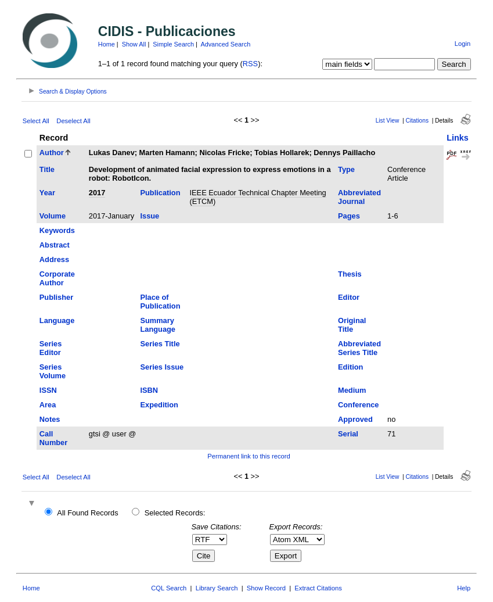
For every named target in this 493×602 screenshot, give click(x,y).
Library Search (217, 588)
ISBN (150, 390)
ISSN (48, 390)
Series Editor (50, 348)
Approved (355, 419)
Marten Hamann (167, 152)
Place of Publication (161, 301)
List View (388, 120)
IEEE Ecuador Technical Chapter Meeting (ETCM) (258, 197)
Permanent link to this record (248, 456)
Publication (161, 192)
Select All (36, 120)
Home (106, 44)
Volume (52, 216)
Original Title (352, 325)
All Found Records (87, 512)
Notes (49, 419)
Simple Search (173, 44)
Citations (417, 120)
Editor (348, 297)
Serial (348, 433)
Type (346, 169)
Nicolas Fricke (224, 152)
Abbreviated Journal (359, 197)
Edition (350, 367)
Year (47, 192)
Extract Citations (317, 588)
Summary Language (158, 325)
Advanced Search (225, 44)
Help (463, 588)
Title (47, 169)
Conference (358, 404)
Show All (134, 44)
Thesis (350, 274)
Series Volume (52, 371)
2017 (97, 192)
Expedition (159, 404)
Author (51, 152)
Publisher (56, 297)
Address (54, 259)
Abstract (54, 245)
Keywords (57, 230)
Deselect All (73, 120)
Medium (352, 390)
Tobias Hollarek (281, 152)
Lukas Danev (112, 152)
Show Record (266, 588)
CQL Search (168, 588)
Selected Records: (175, 512)
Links (458, 137)
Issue (150, 216)
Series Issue (162, 367)
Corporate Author (57, 278)
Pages (349, 216)
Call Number (53, 438)
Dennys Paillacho (344, 152)
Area (47, 404)
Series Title (160, 343)
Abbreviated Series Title (359, 348)
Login (462, 43)
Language (56, 320)
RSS (250, 63)
